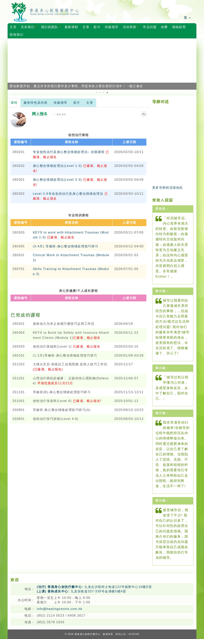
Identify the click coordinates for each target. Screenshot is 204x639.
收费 (164, 27)
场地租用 (179, 27)
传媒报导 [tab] (60, 102)
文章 (86, 27)
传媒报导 (111, 27)
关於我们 (29, 28)
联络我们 (16, 34)
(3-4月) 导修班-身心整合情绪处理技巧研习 (65, 246)
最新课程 (71, 27)
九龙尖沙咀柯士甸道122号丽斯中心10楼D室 (94, 587)
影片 (97, 27)
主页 (13, 27)
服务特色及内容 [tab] (35, 102)
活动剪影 (131, 28)
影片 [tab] (76, 102)
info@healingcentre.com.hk (59, 609)
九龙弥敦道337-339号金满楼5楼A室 (81, 591)
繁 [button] (187, 17)
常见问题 (150, 27)
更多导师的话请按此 (167, 187)
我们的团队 (51, 28)
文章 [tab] (89, 102)
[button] (11, 64)
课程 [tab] (14, 102)
